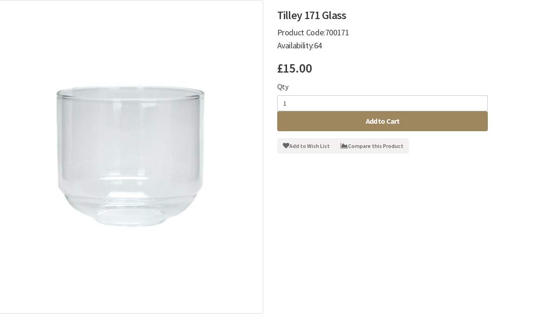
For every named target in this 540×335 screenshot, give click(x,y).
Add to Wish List (306, 145)
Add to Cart (383, 121)
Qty (282, 86)
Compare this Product (372, 145)
